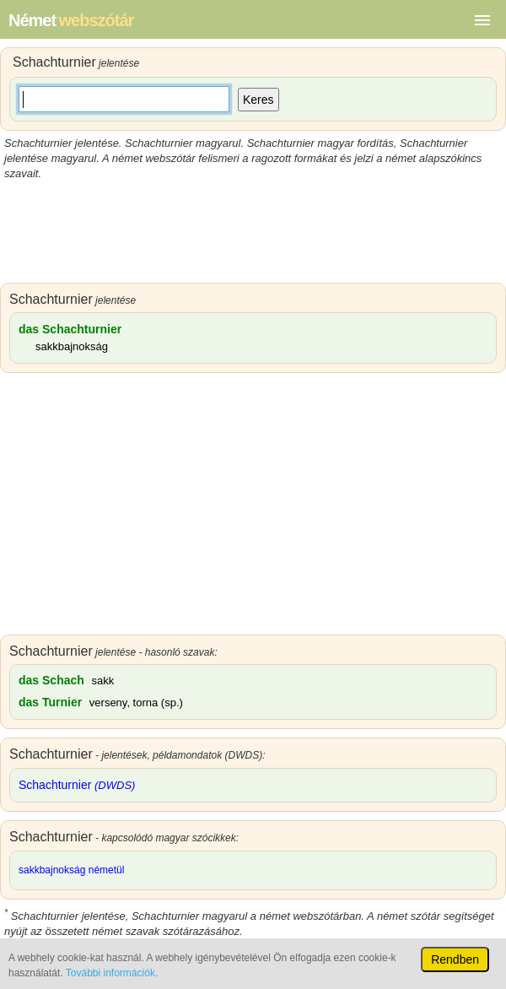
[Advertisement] (253, 232)
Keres (258, 99)
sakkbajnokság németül (71, 870)
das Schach (51, 680)
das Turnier (50, 702)
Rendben (455, 959)
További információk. (112, 973)
